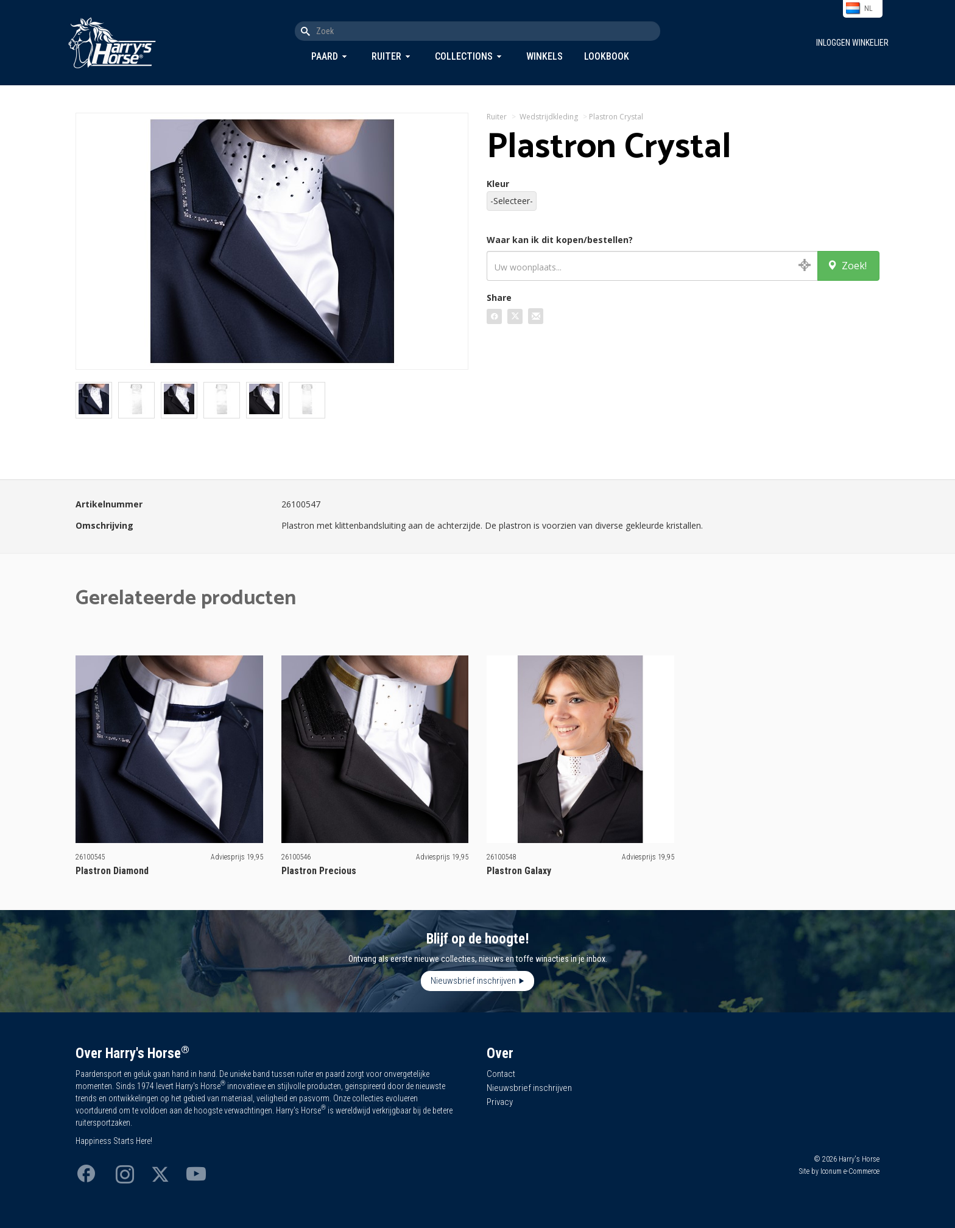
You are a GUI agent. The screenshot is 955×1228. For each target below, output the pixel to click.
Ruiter (386, 56)
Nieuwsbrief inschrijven (473, 980)
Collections (464, 56)
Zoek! (847, 265)
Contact (501, 1073)
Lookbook (606, 56)
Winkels (544, 56)
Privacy (500, 1101)
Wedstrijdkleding (549, 116)
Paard (324, 56)
